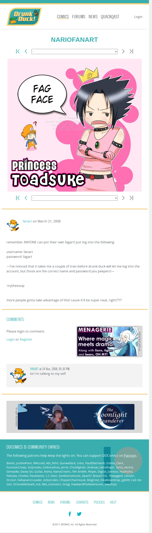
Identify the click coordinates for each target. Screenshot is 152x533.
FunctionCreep (16, 467)
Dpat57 (87, 476)
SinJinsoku (35, 467)
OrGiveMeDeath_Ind (26, 484)
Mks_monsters (51, 484)
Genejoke (12, 471)
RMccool (39, 463)
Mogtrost (93, 480)
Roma (48, 471)
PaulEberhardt (95, 463)
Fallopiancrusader (30, 480)
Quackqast (110, 17)
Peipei (92, 471)
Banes (10, 463)
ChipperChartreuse (73, 480)
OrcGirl (11, 480)
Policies (99, 502)
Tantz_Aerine (124, 467)
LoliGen (129, 476)
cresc (80, 463)
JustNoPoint (24, 463)
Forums (78, 17)
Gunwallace (67, 463)
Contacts (82, 502)
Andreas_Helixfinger (100, 467)
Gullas (38, 471)
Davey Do (26, 471)
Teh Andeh (79, 471)
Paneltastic (37, 476)
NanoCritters (62, 471)
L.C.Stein (51, 476)
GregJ (66, 484)
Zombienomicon (70, 476)
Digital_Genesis (108, 471)
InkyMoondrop (110, 480)
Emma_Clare (114, 463)
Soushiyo (111, 484)
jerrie (64, 467)
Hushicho (126, 471)
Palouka (11, 476)
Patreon (130, 455)
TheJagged (116, 476)
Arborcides (50, 480)
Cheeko (23, 476)
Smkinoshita (51, 467)
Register (26, 339)
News (93, 17)
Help (113, 502)
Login (138, 16)
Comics (63, 17)
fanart (27, 221)
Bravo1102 (100, 476)
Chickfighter (78, 467)
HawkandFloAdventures (87, 484)
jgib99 (126, 480)
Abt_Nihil (52, 463)
